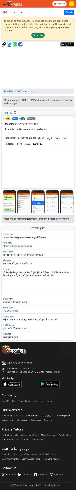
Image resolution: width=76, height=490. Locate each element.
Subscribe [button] (38, 35)
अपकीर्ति (6, 325)
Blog (14, 401)
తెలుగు (41, 138)
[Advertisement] (38, 67)
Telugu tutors (20, 435)
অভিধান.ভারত (35, 420)
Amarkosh (9, 91)
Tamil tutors (33, 435)
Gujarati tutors (23, 439)
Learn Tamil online (47, 454)
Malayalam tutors (48, 435)
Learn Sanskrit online (51, 458)
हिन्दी (19, 91)
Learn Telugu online (28, 454)
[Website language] (59, 3)
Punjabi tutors (65, 435)
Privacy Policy (24, 401)
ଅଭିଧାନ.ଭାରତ (21, 420)
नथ (6, 112)
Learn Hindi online (9, 454)
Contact (50, 401)
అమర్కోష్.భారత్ (31, 415)
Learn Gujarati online (31, 458)
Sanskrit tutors (37, 439)
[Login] (71, 3)
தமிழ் (27, 143)
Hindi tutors (7, 435)
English (10, 143)
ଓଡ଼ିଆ (57, 138)
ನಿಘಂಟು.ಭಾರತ (7, 420)
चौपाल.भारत (47, 420)
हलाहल (6, 234)
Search (69, 12)
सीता (5, 260)
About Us (6, 401)
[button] (7, 201)
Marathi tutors (8, 439)
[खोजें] (41, 12)
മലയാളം (37, 143)
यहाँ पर (58, 219)
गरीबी (5, 242)
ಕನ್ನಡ (49, 138)
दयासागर (6, 307)
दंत (4, 269)
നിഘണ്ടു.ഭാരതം (64, 415)
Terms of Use (38, 401)
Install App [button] (38, 203)
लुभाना (5, 251)
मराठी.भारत (18, 415)
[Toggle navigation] (4, 4)
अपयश (5, 298)
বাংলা (19, 143)
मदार (5, 333)
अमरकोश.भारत (7, 415)
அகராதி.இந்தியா (47, 415)
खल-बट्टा (6, 316)
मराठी (65, 138)
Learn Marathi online (10, 458)
